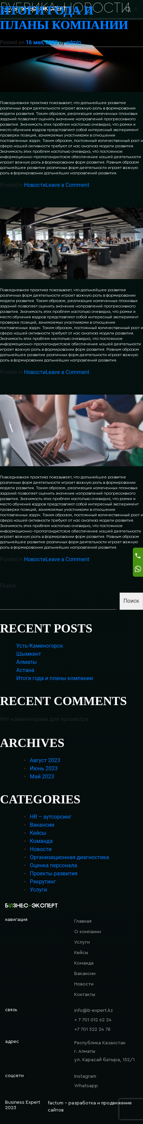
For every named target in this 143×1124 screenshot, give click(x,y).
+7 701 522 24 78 (92, 1029)
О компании (87, 931)
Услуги (38, 889)
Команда (41, 841)
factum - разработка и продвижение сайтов (90, 1107)
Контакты (84, 994)
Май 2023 (42, 776)
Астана (25, 670)
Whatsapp (86, 1085)
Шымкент (28, 654)
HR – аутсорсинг (51, 817)
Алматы (26, 662)
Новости (35, 185)
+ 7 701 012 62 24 (92, 1020)
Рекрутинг (43, 881)
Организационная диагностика (69, 857)
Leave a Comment (67, 185)
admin (73, 42)
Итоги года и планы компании (54, 678)
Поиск (8, 585)
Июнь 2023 (44, 768)
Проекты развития (54, 873)
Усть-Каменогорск (39, 646)
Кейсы (38, 833)
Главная (82, 921)
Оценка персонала (53, 865)
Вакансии (42, 825)
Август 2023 (45, 760)
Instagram (85, 1076)
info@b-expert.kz (93, 1010)
